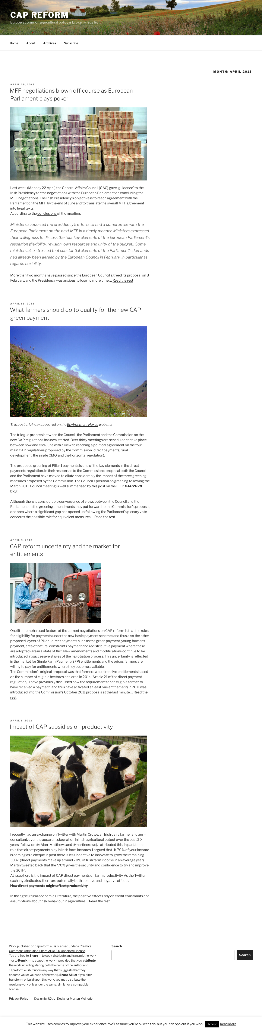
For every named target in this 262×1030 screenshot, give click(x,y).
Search (116, 946)
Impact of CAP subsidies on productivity (61, 726)
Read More (228, 1024)
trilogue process (30, 435)
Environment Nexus (82, 425)
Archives (49, 43)
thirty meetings (91, 440)
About (30, 43)
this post (99, 486)
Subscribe (71, 43)
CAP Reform (39, 15)
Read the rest (123, 280)
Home (14, 43)
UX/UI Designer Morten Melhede (70, 998)
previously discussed (56, 682)
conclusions (47, 213)
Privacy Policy (19, 998)
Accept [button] (212, 1024)
